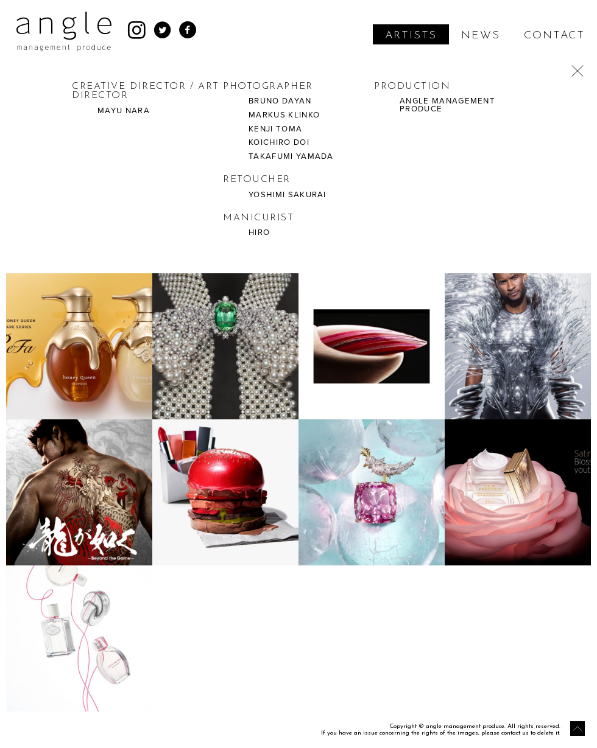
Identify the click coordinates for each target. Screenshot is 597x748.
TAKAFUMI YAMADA (291, 156)
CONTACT (554, 35)
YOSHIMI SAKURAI (288, 195)
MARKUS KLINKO (284, 115)
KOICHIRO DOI (279, 142)
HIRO (259, 232)
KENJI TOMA (275, 129)
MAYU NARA (123, 111)
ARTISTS (411, 35)
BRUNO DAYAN (280, 101)
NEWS (480, 35)
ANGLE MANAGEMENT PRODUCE (447, 105)
